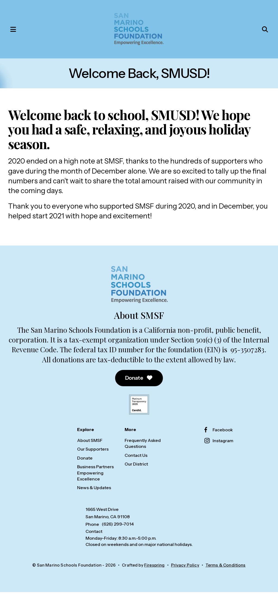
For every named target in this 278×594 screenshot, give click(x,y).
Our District (136, 466)
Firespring (154, 567)
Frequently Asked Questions (143, 445)
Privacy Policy (185, 567)
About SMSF (89, 442)
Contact (94, 533)
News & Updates (94, 489)
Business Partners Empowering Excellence (95, 475)
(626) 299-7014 (118, 526)
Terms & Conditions (226, 567)
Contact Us (136, 457)
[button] (12, 30)
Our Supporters (93, 451)
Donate (139, 380)
